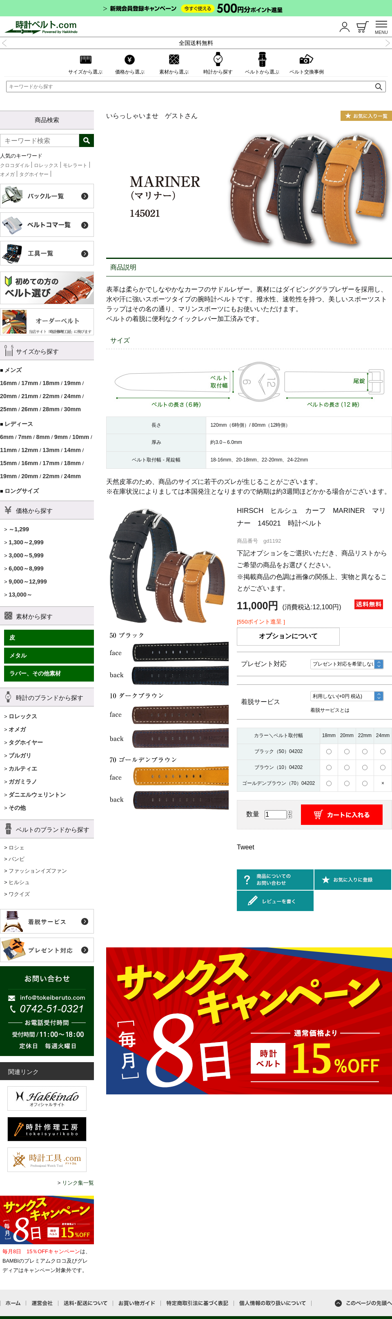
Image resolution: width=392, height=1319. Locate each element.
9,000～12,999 (28, 581)
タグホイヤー (34, 174)
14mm (72, 450)
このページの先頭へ (363, 1303)
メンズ (13, 370)
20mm (8, 396)
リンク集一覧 (78, 1183)
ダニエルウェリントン (37, 794)
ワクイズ (19, 894)
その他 (17, 807)
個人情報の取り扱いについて (272, 1303)
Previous (4, 42)
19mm (72, 383)
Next (387, 42)
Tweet (245, 847)
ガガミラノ (23, 781)
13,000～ (20, 594)
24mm (72, 396)
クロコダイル (14, 165)
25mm (8, 409)
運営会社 (42, 1303)
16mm (8, 383)
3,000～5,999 (26, 555)
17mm (29, 383)
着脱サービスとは (330, 710)
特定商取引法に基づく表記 (197, 1303)
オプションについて (288, 636)
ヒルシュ (19, 882)
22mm (50, 396)
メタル (18, 655)
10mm (80, 437)
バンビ (16, 859)
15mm (8, 463)
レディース (18, 424)
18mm (50, 383)
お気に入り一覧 (366, 116)
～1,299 (19, 529)
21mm (29, 396)
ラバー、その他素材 (35, 673)
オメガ (7, 174)
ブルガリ (20, 755)
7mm (24, 437)
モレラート (75, 165)
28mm (50, 409)
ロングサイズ (21, 491)
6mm (6, 437)
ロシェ (16, 847)
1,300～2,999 (26, 542)
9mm (61, 437)
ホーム (13, 1303)
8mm (42, 437)
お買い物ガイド (136, 1303)
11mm (8, 450)
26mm (29, 409)
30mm (72, 409)
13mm (50, 450)
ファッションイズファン (38, 871)
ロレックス (46, 165)
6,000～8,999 (26, 568)
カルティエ (23, 768)
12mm (29, 450)
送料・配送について (85, 1303)
